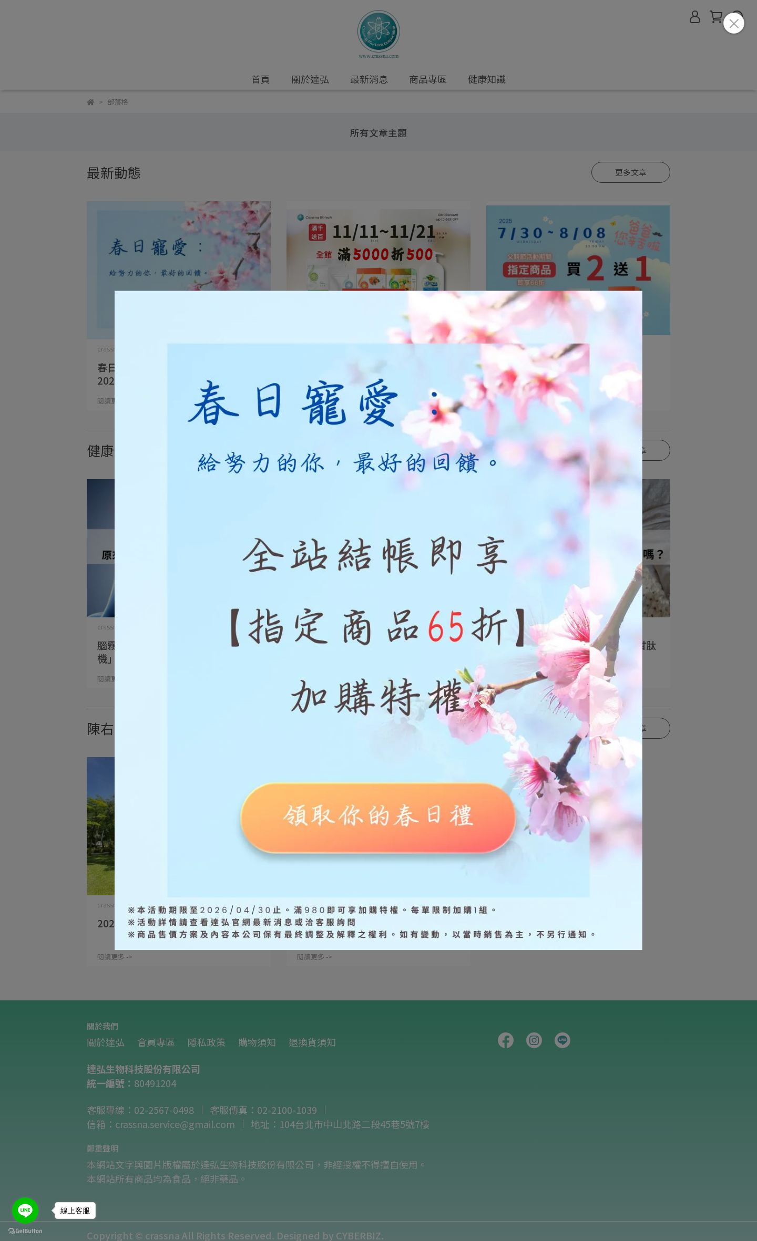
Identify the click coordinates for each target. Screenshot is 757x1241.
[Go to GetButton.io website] (25, 1230)
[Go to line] (25, 1210)
